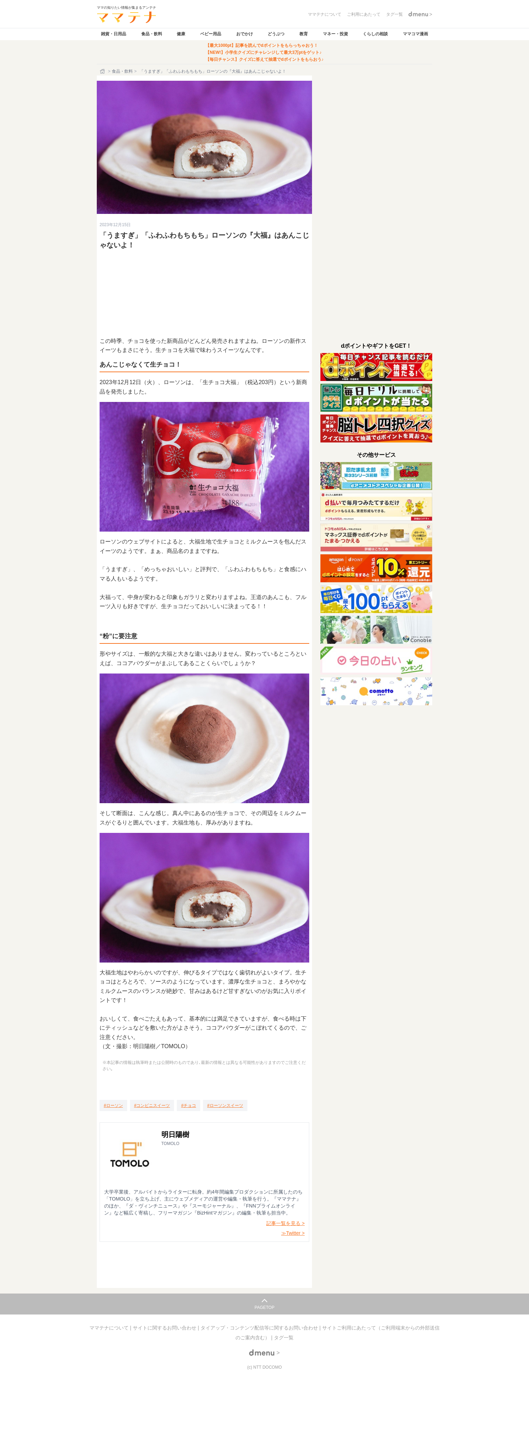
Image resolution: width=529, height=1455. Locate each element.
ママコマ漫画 (415, 33)
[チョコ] (188, 1105)
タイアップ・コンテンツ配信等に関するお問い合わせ (260, 1328)
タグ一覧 (284, 1337)
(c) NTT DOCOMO (264, 1367)
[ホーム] (103, 71)
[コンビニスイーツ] (152, 1105)
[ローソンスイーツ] (225, 1105)
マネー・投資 (335, 33)
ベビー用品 (210, 33)
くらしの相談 (375, 33)
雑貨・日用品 (113, 33)
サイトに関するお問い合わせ (165, 1328)
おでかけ (244, 33)
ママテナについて (109, 1328)
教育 (303, 33)
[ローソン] (113, 1105)
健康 (181, 33)
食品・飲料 (151, 33)
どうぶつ (276, 33)
